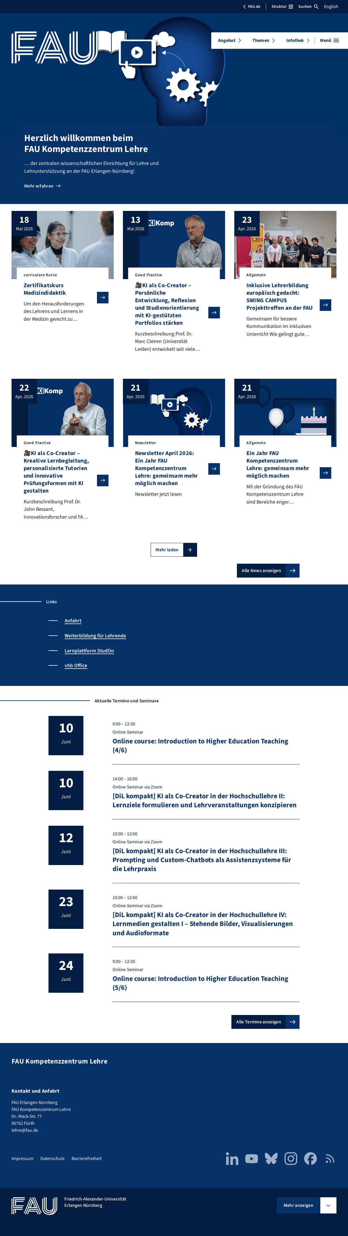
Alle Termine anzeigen (258, 1022)
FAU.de (252, 7)
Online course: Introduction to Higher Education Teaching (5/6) (200, 983)
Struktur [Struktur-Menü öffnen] (282, 7)
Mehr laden (167, 551)
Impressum (22, 1158)
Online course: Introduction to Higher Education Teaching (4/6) (200, 745)
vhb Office (76, 665)
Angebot (226, 40)
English (331, 6)
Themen (260, 40)
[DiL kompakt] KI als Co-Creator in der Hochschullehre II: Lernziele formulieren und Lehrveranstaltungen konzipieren (205, 800)
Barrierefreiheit (87, 1158)
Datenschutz (52, 1158)
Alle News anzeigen (261, 571)
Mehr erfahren (38, 186)
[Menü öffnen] (329, 40)
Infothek (295, 40)
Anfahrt (73, 621)
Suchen (308, 7)
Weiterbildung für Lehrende (95, 636)
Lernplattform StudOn (90, 651)
